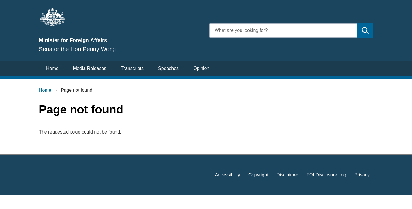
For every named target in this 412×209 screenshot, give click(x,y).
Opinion (201, 68)
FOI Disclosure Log (326, 174)
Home (52, 68)
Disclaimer (287, 174)
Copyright (258, 174)
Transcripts (132, 68)
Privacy (362, 174)
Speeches (168, 68)
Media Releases (89, 68)
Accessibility (227, 174)
